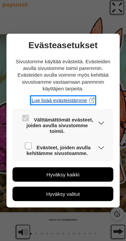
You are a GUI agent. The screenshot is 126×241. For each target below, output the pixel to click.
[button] (101, 123)
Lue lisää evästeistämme (63, 100)
